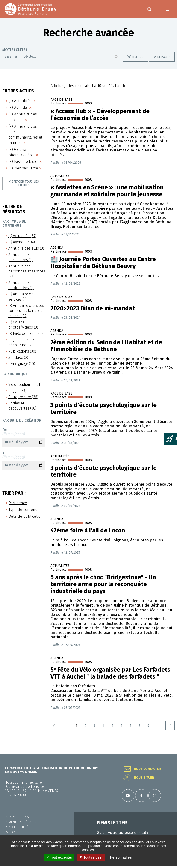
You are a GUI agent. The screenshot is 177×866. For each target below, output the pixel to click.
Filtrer (137, 61)
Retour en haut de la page (168, 754)
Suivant (170, 730)
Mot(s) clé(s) (14, 54)
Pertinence (18, 507)
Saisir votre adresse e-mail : (122, 832)
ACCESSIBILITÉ (19, 827)
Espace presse (19, 817)
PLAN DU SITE (18, 832)
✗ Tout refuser (91, 857)
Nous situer (144, 778)
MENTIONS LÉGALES (22, 822)
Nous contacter (147, 769)
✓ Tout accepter (59, 857)
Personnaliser (121, 857)
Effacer (163, 61)
